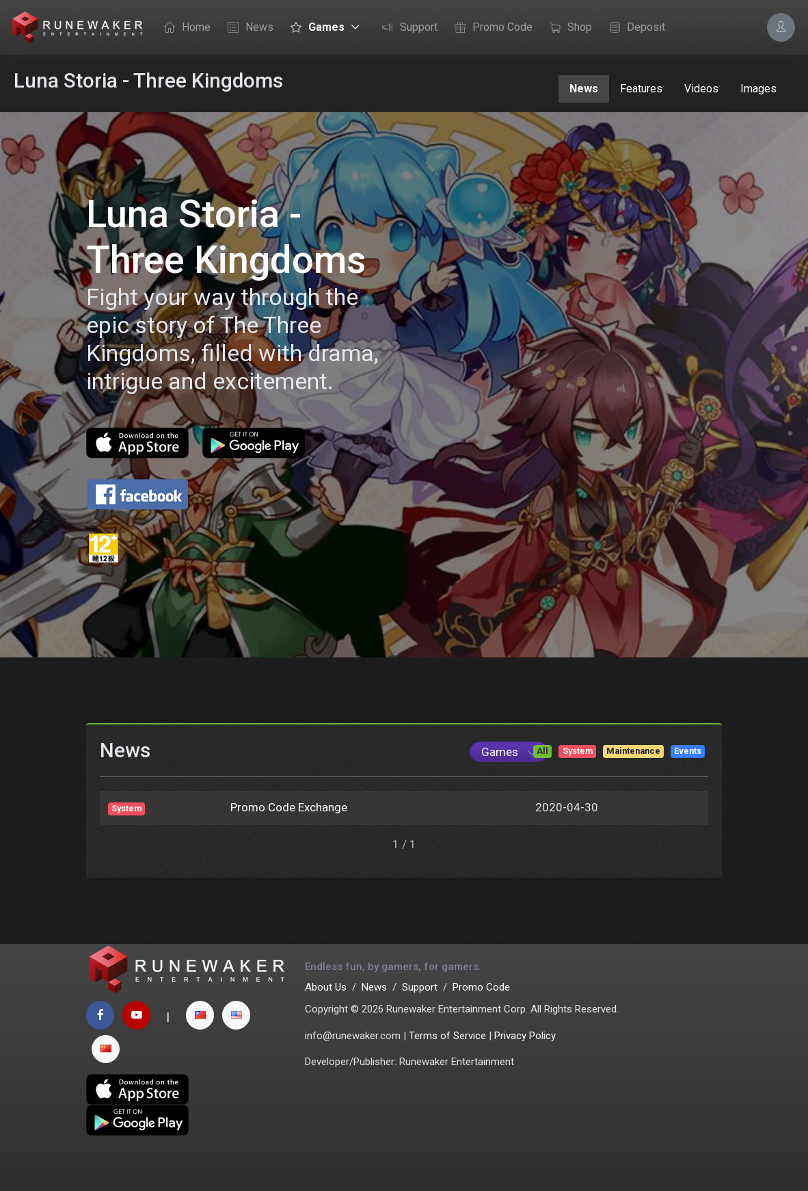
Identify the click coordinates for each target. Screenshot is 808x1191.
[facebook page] (100, 1037)
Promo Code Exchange (288, 828)
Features (641, 88)
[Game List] (509, 772)
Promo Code (490, 28)
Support (406, 28)
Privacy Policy (525, 1058)
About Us (326, 1010)
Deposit (633, 28)
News (247, 28)
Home (184, 28)
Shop (567, 28)
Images (758, 88)
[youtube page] (136, 1037)
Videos (701, 88)
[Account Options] (781, 27)
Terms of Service (447, 1058)
